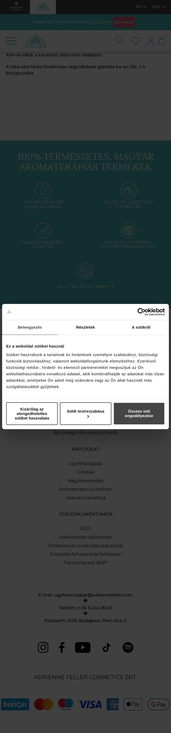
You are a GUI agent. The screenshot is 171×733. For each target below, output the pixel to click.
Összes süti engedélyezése (139, 413)
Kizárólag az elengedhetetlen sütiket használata (32, 413)
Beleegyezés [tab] (30, 327)
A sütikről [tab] (141, 327)
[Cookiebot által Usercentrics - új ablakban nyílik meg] (141, 312)
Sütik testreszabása (85, 413)
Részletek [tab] (85, 327)
